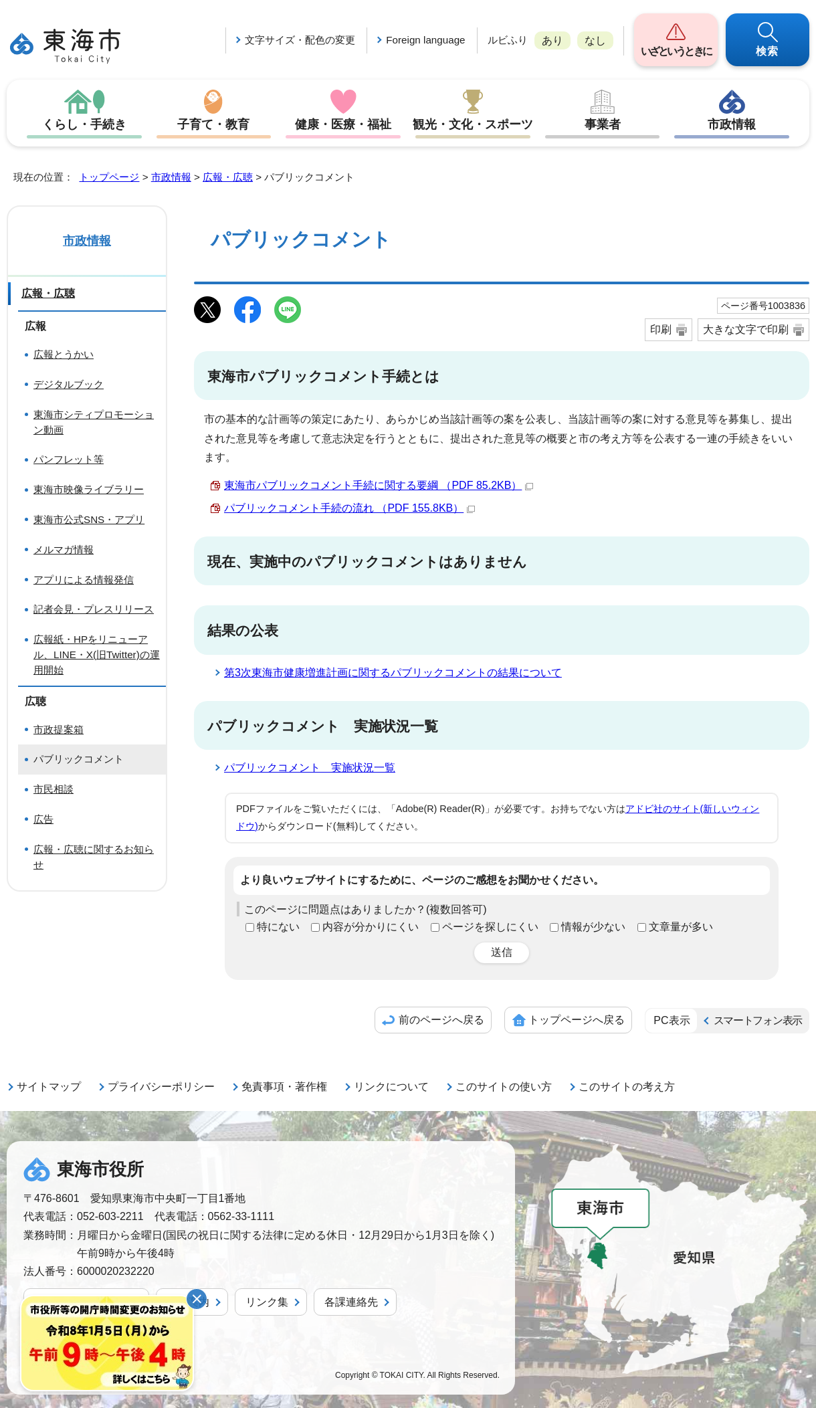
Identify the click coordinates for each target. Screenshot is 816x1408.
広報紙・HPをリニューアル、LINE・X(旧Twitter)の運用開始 (96, 654)
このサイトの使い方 (503, 1086)
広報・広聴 (228, 177)
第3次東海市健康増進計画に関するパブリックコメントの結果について (393, 672)
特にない (278, 926)
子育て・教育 (213, 124)
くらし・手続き (84, 124)
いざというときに (676, 51)
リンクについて (391, 1086)
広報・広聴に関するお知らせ (93, 856)
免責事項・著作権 (284, 1086)
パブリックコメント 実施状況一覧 (309, 767)
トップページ (109, 177)
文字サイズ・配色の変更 (300, 39)
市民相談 (53, 789)
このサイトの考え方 (627, 1086)
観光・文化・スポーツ (473, 124)
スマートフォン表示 (758, 1020)
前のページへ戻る (441, 1019)
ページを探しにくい (490, 926)
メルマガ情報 (63, 549)
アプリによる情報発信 (83, 579)
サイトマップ (49, 1086)
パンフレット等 (68, 459)
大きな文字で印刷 (746, 329)
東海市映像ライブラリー (88, 489)
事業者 (603, 124)
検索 (768, 51)
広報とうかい (63, 354)
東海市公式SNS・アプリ (88, 519)
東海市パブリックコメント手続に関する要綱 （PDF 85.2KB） (378, 485)
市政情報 (732, 124)
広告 (43, 819)
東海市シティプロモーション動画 (93, 422)
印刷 (661, 329)
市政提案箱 (58, 729)
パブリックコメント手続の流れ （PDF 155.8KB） (349, 508)
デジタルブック (68, 384)
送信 (501, 952)
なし (595, 40)
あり (552, 40)
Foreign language (425, 39)
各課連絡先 (351, 1302)
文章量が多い (681, 926)
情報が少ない (593, 926)
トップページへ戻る (576, 1019)
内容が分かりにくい (370, 926)
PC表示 (671, 1020)
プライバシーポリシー (161, 1086)
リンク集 (266, 1302)
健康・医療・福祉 (343, 124)
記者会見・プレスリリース (93, 609)
